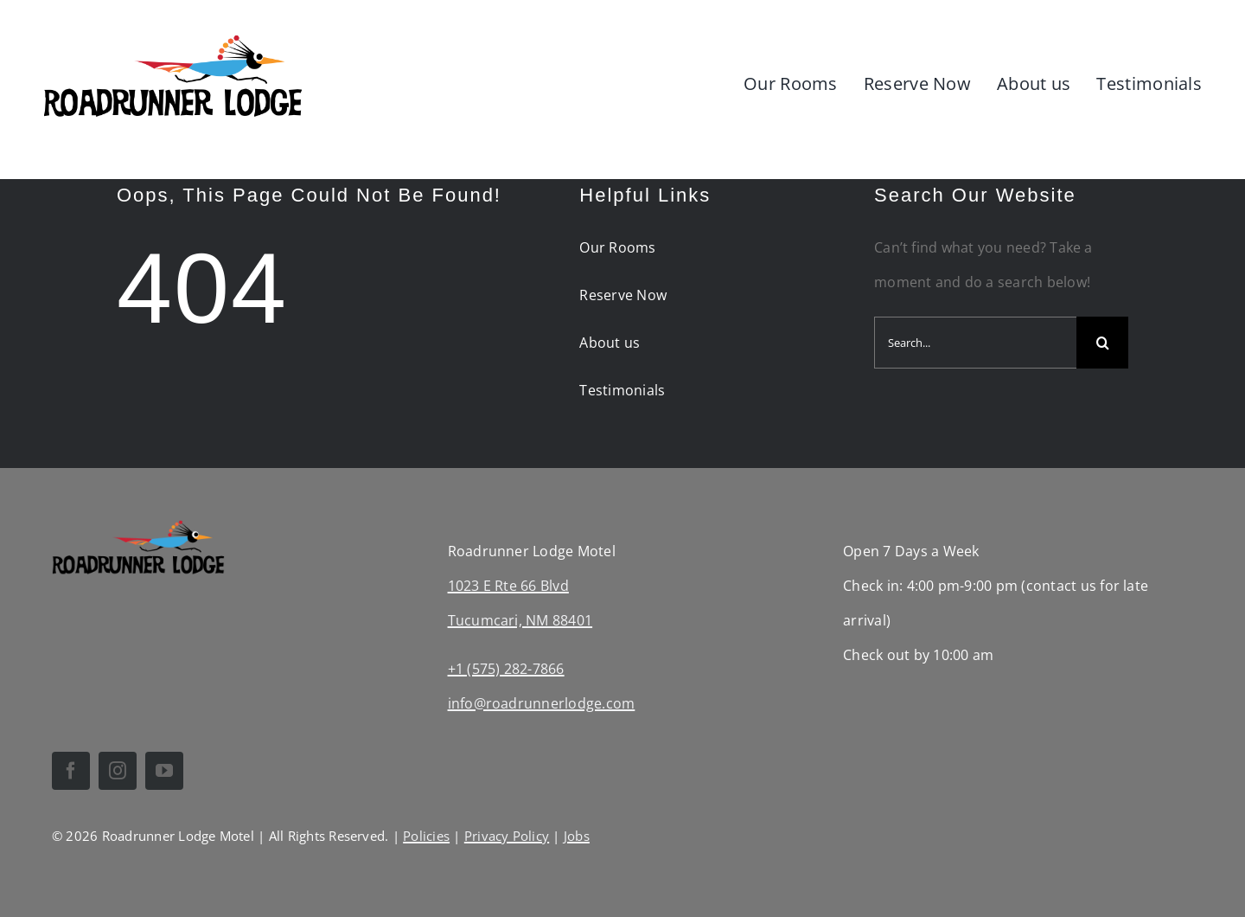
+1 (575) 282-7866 (506, 668)
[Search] (1102, 343)
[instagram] (118, 771)
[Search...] (975, 343)
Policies (426, 835)
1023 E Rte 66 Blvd (508, 585)
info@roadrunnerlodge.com (541, 703)
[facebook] (71, 771)
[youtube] (164, 771)
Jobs (577, 835)
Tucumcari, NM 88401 (520, 620)
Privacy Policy (506, 835)
